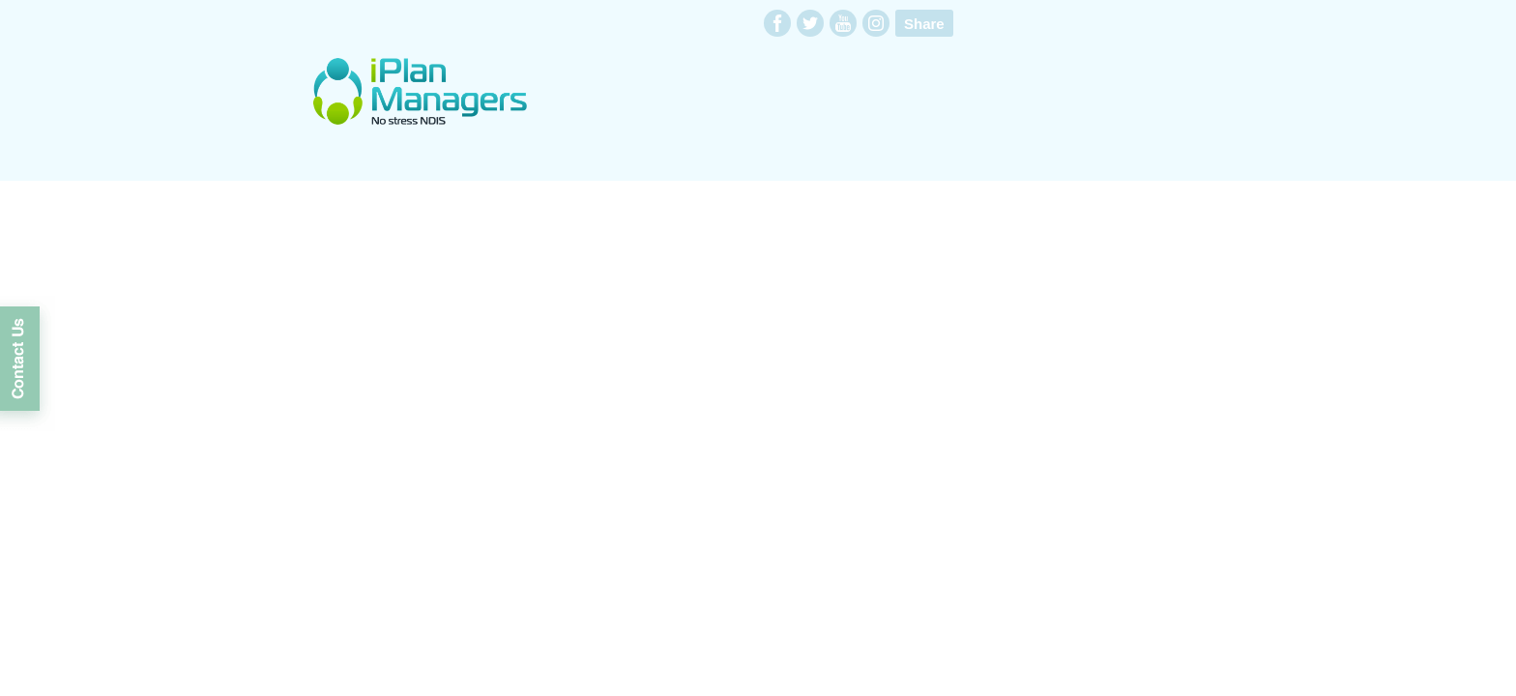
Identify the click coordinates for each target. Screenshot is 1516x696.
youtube (843, 23)
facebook (777, 23)
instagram (875, 23)
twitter (810, 23)
